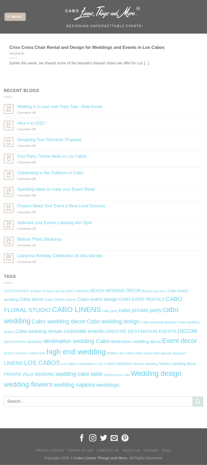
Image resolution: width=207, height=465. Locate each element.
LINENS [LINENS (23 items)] (13, 363)
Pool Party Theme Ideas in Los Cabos (52, 156)
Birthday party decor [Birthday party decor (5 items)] (154, 291)
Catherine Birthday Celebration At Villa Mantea (60, 256)
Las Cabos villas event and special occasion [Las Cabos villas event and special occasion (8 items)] (152, 353)
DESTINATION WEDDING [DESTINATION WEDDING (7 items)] (23, 342)
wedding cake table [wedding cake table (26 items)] (79, 374)
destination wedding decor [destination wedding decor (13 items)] (136, 341)
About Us (131, 450)
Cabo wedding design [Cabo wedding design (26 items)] (113, 321)
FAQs (166, 450)
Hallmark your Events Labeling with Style (54, 222)
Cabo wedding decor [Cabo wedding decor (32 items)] (59, 321)
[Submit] (198, 402)
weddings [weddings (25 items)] (107, 385)
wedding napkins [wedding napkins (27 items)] (74, 385)
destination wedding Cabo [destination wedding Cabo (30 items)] (76, 341)
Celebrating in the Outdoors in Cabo (50, 173)
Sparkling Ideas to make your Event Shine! (56, 189)
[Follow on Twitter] (103, 438)
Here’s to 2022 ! (32, 123)
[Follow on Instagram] (92, 438)
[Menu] (15, 17)
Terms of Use (81, 450)
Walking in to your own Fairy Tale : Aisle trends (60, 106)
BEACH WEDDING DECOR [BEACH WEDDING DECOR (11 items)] (115, 290)
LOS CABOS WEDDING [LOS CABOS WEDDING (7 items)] (114, 364)
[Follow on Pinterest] (125, 438)
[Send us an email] (114, 438)
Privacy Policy (50, 450)
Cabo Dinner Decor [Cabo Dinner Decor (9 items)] (60, 300)
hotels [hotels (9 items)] (112, 353)
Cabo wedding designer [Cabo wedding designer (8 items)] (159, 322)
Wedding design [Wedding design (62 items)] (156, 373)
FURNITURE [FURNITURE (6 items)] (36, 353)
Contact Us (108, 450)
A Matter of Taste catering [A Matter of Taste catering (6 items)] (47, 291)
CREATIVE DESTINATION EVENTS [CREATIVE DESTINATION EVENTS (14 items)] (141, 331)
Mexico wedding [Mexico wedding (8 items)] (145, 364)
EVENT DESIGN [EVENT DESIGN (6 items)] (15, 353)
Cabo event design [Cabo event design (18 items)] (97, 299)
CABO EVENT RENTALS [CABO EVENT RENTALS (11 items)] (141, 299)
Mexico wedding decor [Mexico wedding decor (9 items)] (177, 364)
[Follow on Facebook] (82, 438)
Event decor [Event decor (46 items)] (179, 340)
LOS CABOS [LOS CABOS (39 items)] (42, 362)
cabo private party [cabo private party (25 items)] (140, 310)
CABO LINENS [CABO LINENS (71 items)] (76, 309)
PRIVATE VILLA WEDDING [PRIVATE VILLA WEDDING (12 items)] (29, 374)
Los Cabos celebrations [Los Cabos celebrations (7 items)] (78, 364)
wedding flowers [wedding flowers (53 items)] (28, 384)
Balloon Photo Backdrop (39, 239)
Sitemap (150, 450)
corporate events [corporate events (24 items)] (84, 331)
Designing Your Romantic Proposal (49, 140)
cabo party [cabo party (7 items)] (110, 311)
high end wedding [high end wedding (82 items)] (76, 351)
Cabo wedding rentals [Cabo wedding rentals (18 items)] (38, 331)
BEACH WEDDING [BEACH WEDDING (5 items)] (77, 291)
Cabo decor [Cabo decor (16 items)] (31, 299)
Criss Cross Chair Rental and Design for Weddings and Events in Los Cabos (87, 47)
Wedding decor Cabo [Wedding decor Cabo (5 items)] (117, 374)
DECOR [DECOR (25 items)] (187, 331)
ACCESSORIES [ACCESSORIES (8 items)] (16, 291)
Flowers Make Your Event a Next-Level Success (61, 206)
